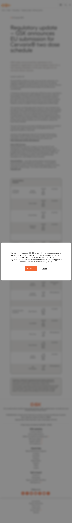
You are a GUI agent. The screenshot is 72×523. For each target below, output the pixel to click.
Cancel (44, 269)
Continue (30, 269)
